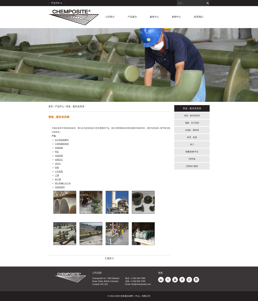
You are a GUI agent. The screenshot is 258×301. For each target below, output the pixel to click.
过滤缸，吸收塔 (192, 130)
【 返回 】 (109, 258)
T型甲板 (191, 159)
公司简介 (110, 16)
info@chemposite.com (141, 284)
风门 (192, 144)
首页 (50, 106)
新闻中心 (176, 16)
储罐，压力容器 (192, 123)
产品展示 (132, 16)
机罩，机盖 (192, 137)
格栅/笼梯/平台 (191, 152)
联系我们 (198, 16)
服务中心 (154, 16)
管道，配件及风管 (192, 115)
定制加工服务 (192, 166)
